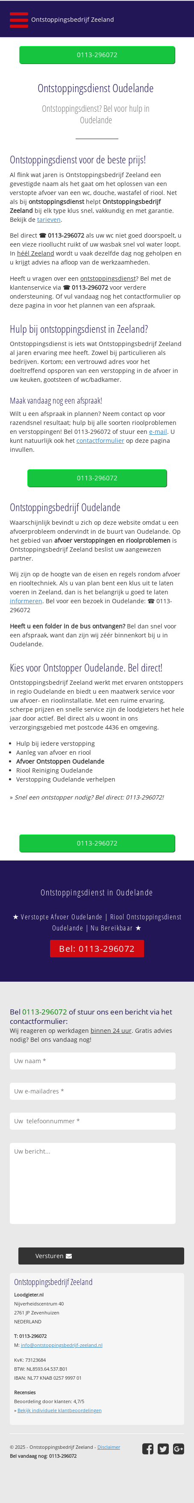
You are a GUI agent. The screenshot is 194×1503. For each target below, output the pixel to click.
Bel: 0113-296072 (97, 948)
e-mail (158, 431)
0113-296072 (97, 54)
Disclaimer (108, 1447)
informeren (26, 601)
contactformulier (100, 440)
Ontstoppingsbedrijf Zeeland (72, 19)
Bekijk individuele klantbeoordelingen (60, 1410)
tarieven (49, 219)
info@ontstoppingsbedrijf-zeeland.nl (62, 1345)
